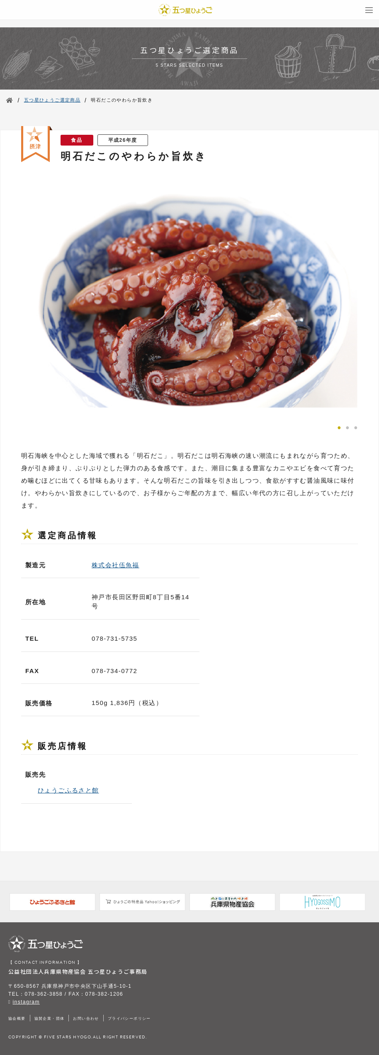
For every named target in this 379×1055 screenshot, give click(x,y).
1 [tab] (339, 427)
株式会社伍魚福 (115, 565)
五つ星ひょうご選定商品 (52, 99)
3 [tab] (356, 427)
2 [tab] (347, 427)
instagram (26, 1002)
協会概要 (17, 1018)
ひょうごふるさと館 (68, 790)
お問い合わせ (86, 1018)
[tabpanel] (189, 296)
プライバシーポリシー (129, 1018)
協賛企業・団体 (49, 1018)
